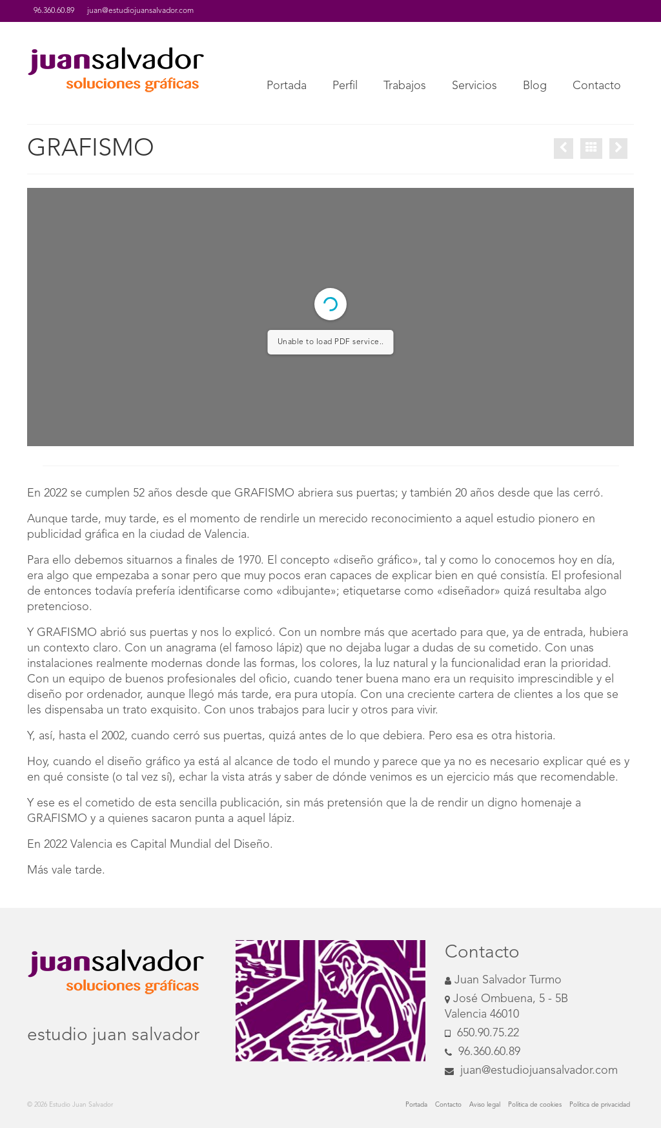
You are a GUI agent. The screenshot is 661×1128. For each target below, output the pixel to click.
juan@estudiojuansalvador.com (531, 1070)
